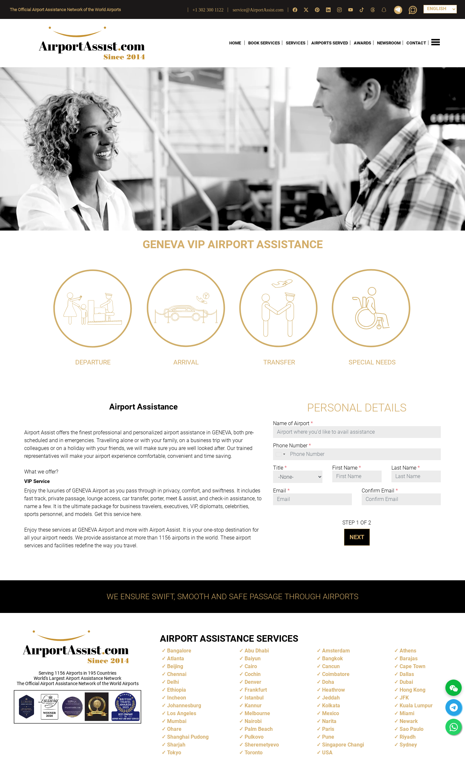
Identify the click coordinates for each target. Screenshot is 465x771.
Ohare (174, 729)
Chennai (176, 674)
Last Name (405, 468)
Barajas (409, 658)
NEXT (357, 537)
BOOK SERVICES (264, 43)
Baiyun (253, 658)
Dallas (407, 674)
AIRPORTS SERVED (329, 43)
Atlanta (175, 658)
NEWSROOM (389, 43)
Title (280, 468)
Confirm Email (380, 490)
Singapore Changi (343, 745)
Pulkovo (254, 737)
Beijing (175, 666)
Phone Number (292, 445)
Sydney (408, 745)
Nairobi (253, 721)
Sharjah (176, 745)
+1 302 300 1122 (208, 10)
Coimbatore (336, 674)
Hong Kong (412, 690)
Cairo (251, 666)
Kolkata (331, 705)
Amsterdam (336, 651)
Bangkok (332, 658)
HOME (235, 43)
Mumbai (176, 721)
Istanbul (254, 698)
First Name (346, 468)
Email (281, 490)
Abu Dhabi (257, 651)
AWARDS (362, 43)
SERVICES (295, 43)
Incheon (176, 698)
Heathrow (333, 690)
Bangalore (179, 651)
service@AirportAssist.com (258, 10)
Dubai (406, 682)
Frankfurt (256, 690)
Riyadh (408, 737)
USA (327, 752)
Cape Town (412, 666)
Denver (253, 682)
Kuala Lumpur (416, 705)
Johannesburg (184, 705)
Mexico (330, 713)
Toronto (254, 752)
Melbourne (257, 713)
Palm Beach (259, 729)
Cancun (331, 666)
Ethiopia (176, 690)
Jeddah (331, 698)
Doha (328, 682)
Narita (329, 721)
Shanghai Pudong (188, 737)
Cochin (253, 674)
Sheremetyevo (262, 745)
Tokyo (174, 752)
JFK (404, 698)
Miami (407, 713)
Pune (328, 737)
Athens (408, 651)
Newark (409, 721)
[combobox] (280, 454)
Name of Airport (293, 423)
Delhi (173, 682)
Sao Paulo (411, 729)
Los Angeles (181, 713)
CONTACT (416, 43)
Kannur (253, 705)
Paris (328, 729)
